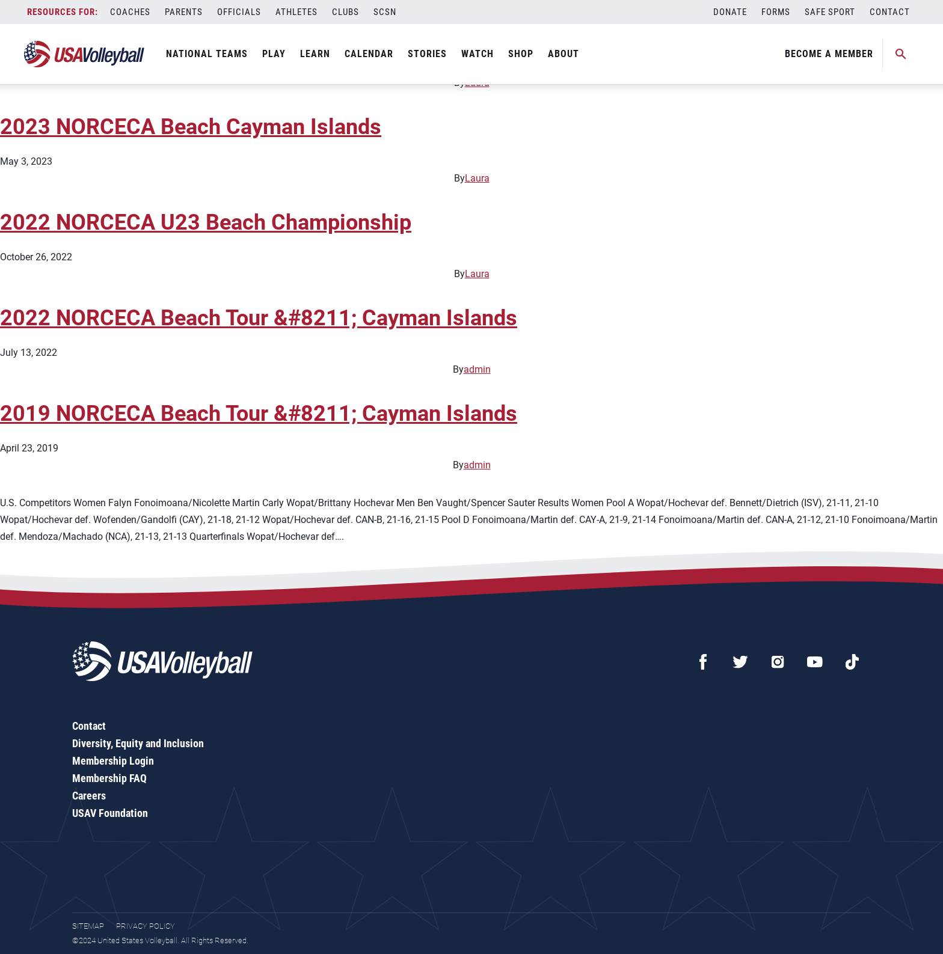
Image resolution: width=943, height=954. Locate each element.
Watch (477, 54)
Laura (477, 178)
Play (274, 54)
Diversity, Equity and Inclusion (138, 743)
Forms (775, 12)
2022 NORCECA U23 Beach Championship (205, 222)
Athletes (296, 12)
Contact (890, 12)
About (563, 54)
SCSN (384, 12)
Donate (730, 12)
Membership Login (113, 760)
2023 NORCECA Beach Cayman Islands (190, 126)
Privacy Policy (145, 926)
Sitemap (88, 926)
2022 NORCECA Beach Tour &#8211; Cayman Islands (258, 318)
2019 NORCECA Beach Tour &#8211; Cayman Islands (258, 413)
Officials (239, 12)
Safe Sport (830, 12)
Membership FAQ (109, 778)
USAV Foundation (110, 813)
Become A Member (829, 54)
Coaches (130, 12)
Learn (315, 54)
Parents (184, 12)
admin (477, 369)
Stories (427, 54)
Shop (520, 54)
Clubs (345, 12)
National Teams (207, 54)
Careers (89, 795)
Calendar (369, 54)
